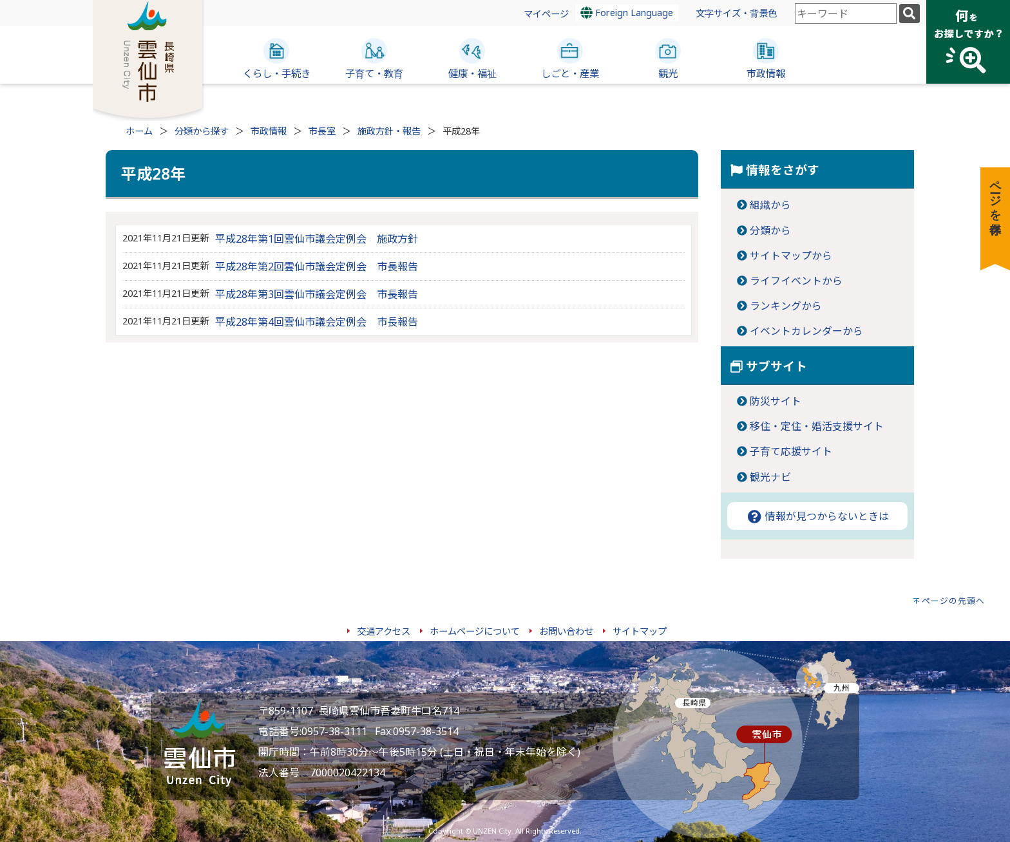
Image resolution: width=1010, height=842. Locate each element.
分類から (770, 230)
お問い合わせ (566, 631)
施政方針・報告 (389, 131)
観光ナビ (770, 477)
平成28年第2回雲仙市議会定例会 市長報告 (316, 266)
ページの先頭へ (953, 600)
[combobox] (846, 13)
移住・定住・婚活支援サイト (817, 426)
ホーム (139, 131)
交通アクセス (383, 631)
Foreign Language (626, 12)
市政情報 (269, 131)
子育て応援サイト (791, 451)
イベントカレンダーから (806, 331)
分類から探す (202, 131)
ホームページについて (475, 631)
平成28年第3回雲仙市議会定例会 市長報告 (316, 294)
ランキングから (786, 306)
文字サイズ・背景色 (736, 13)
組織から (770, 205)
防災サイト (775, 401)
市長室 (322, 131)
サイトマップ (640, 631)
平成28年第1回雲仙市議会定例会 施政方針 (316, 239)
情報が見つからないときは (817, 516)
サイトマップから (791, 255)
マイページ (546, 14)
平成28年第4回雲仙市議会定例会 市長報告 (316, 322)
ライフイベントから (796, 281)
